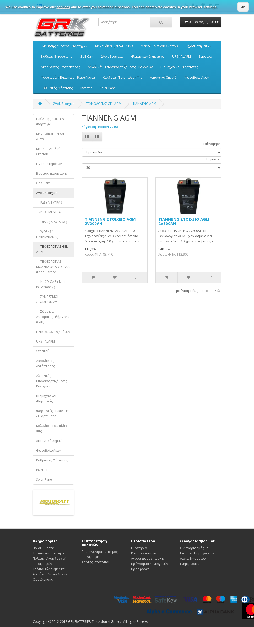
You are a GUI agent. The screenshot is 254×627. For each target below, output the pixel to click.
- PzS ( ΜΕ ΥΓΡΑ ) (49, 202)
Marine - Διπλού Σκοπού (159, 46)
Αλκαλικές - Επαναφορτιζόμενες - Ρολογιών (120, 67)
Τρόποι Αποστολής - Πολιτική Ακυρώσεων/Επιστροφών (49, 558)
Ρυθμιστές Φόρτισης (57, 88)
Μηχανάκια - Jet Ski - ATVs (114, 46)
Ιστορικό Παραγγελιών (197, 553)
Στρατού (205, 56)
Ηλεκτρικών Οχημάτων (147, 56)
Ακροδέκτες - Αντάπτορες (60, 67)
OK (243, 7)
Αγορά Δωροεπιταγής (147, 558)
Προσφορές (140, 569)
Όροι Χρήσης (43, 579)
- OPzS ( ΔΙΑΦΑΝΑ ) (51, 222)
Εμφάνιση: (213, 159)
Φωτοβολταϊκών (196, 77)
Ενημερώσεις (189, 563)
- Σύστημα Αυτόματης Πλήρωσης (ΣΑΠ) (52, 316)
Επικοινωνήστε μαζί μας (100, 551)
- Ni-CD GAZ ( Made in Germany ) (51, 284)
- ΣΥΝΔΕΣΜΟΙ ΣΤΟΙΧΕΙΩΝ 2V (47, 299)
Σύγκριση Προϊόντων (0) (100, 127)
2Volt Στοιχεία (112, 56)
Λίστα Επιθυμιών (193, 558)
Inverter (86, 88)
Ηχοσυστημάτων (198, 46)
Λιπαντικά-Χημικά (163, 77)
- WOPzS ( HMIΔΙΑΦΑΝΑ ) (47, 234)
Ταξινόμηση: (212, 144)
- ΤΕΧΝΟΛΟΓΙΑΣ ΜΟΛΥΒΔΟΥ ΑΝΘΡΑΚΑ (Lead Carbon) (53, 266)
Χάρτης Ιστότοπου (96, 562)
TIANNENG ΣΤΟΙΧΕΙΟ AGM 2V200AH (110, 221)
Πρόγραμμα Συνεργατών (149, 563)
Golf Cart (86, 56)
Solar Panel (108, 88)
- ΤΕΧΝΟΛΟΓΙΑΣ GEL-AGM (52, 249)
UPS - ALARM (181, 56)
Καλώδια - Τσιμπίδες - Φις (122, 77)
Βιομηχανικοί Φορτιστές (179, 67)
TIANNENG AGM (144, 103)
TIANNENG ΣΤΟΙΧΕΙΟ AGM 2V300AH (183, 221)
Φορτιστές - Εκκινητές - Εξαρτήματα (68, 77)
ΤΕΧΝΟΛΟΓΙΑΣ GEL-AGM (103, 103)
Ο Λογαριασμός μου (195, 548)
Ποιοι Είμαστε (43, 548)
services (63, 7)
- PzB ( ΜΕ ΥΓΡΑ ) (49, 212)
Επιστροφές (91, 557)
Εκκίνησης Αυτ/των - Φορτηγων (64, 46)
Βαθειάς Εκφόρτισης (56, 56)
